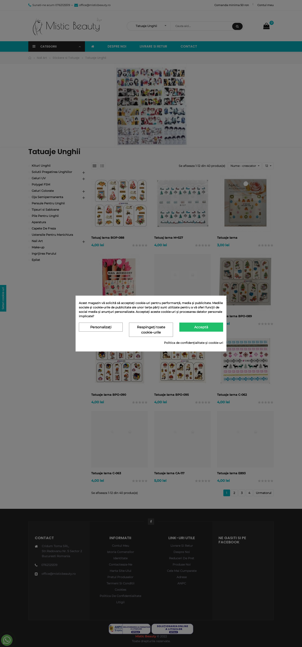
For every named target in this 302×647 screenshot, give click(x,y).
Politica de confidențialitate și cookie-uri (193, 342)
